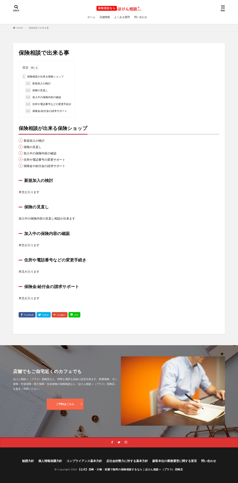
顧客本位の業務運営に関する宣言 (174, 461)
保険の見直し (36, 90)
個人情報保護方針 (50, 461)
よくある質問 (122, 17)
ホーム (91, 17)
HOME (19, 27)
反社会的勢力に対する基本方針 (127, 461)
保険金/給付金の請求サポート (46, 110)
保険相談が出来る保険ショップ (43, 76)
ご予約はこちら (65, 404)
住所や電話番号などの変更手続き (48, 104)
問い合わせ (140, 17)
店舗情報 (104, 17)
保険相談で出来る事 (39, 27)
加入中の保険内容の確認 (43, 97)
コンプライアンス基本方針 (84, 461)
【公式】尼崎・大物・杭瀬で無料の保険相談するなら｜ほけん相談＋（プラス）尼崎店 (130, 469)
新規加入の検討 (38, 83)
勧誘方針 (28, 461)
